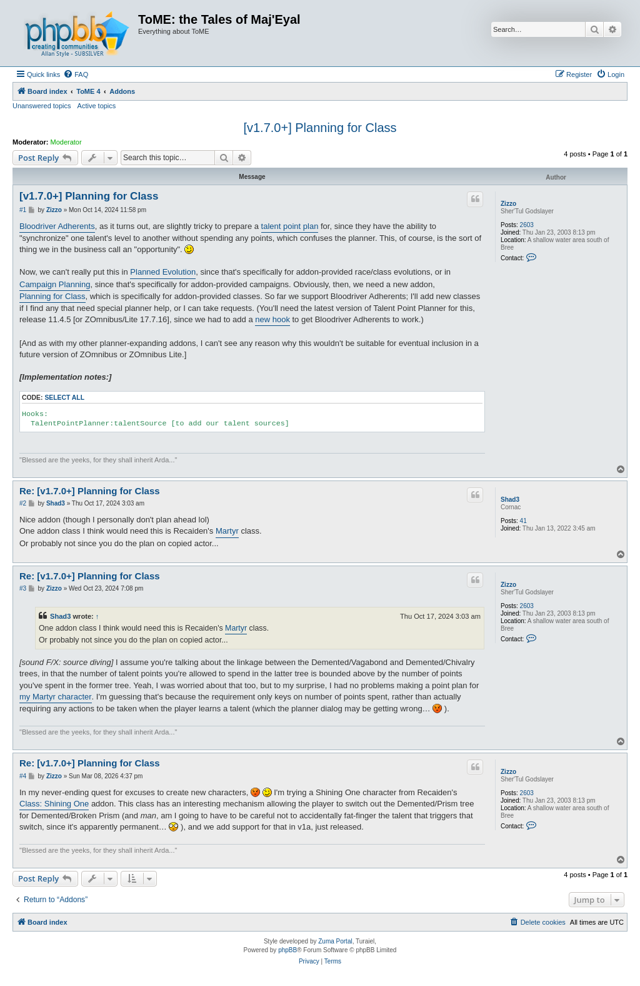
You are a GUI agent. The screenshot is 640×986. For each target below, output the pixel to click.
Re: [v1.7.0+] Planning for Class (89, 490)
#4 (22, 776)
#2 (22, 503)
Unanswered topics (41, 105)
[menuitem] (75, 74)
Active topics (97, 105)
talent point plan (290, 226)
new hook (272, 319)
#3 (22, 588)
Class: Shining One (54, 803)
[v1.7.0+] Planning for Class (319, 128)
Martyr (227, 531)
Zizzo (508, 203)
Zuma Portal (335, 941)
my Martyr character (55, 696)
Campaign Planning (54, 284)
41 (523, 520)
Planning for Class (52, 296)
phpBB (287, 950)
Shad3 (510, 499)
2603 (527, 224)
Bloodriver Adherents (57, 226)
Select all (64, 397)
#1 (22, 209)
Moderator (66, 142)
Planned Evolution (163, 272)
